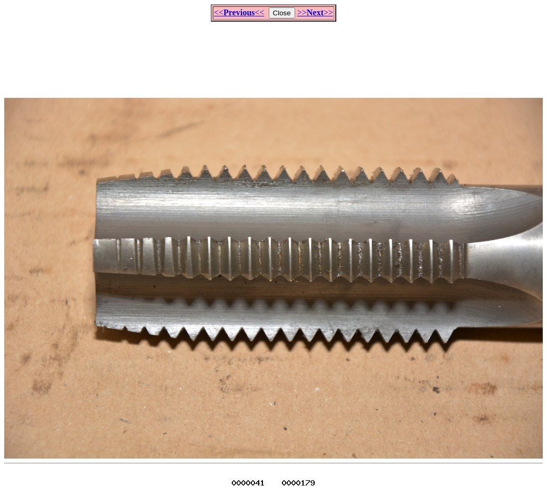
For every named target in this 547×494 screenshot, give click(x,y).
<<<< (239, 12)
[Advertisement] (273, 55)
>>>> (315, 12)
